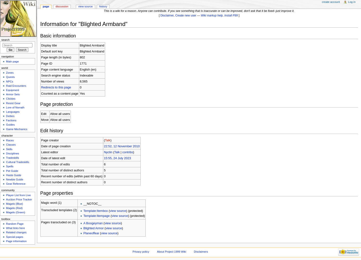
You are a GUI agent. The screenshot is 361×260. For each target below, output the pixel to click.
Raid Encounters (16, 85)
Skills (9, 149)
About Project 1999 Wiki (171, 251)
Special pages (14, 236)
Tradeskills (12, 157)
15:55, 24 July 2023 (117, 158)
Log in (352, 1)
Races (10, 140)
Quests (10, 77)
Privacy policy (141, 251)
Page (46, 6)
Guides (10, 124)
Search (5, 39)
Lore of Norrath (15, 107)
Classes (11, 144)
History (103, 6)
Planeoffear (91, 233)
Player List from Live (18, 195)
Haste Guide (13, 175)
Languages (13, 111)
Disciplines (12, 153)
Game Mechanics (16, 129)
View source (85, 6)
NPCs (9, 81)
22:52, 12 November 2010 (122, 146)
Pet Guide (12, 170)
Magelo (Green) (15, 212)
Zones (10, 72)
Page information (16, 241)
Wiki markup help (212, 15)
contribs (127, 152)
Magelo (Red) (14, 208)
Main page (12, 61)
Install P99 (231, 15)
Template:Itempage (96, 216)
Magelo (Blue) (14, 203)
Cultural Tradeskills (17, 162)
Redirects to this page (56, 87)
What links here (15, 228)
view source (118, 211)
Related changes (16, 232)
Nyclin (108, 152)
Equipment (12, 90)
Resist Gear (13, 103)
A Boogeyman (93, 223)
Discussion (62, 6)
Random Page (14, 223)
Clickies (10, 98)
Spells (9, 166)
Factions (11, 120)
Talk (107, 140)
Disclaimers (201, 251)
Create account (331, 1)
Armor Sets (13, 94)
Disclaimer (167, 15)
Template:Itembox (95, 211)
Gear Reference (16, 183)
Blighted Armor (93, 228)
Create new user (185, 15)
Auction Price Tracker (19, 199)
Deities (10, 116)
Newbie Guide (14, 179)
